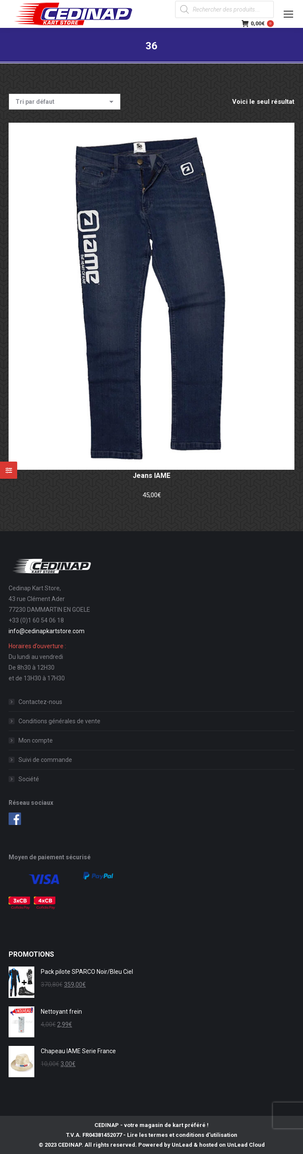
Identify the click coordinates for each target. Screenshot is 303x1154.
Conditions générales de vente (59, 721)
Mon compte (35, 740)
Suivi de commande (45, 759)
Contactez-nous (40, 701)
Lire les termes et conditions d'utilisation (182, 1135)
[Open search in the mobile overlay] (224, 9)
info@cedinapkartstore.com (47, 631)
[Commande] (65, 102)
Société (28, 779)
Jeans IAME (151, 475)
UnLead (182, 1145)
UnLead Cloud (246, 1145)
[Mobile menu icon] (288, 14)
